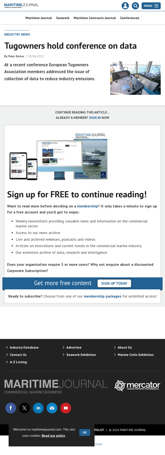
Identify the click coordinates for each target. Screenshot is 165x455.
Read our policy (53, 435)
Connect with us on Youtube (65, 408)
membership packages (102, 296)
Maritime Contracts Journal (95, 18)
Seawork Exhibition (81, 354)
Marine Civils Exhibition (136, 354)
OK (85, 432)
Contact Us (18, 354)
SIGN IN (95, 117)
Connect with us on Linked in (38, 408)
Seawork (62, 18)
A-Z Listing (18, 362)
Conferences (129, 18)
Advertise (73, 347)
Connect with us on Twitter (24, 408)
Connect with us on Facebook (10, 408)
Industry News (17, 34)
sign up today (114, 283)
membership (87, 206)
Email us (52, 408)
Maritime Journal (39, 18)
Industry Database (24, 347)
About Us (125, 347)
